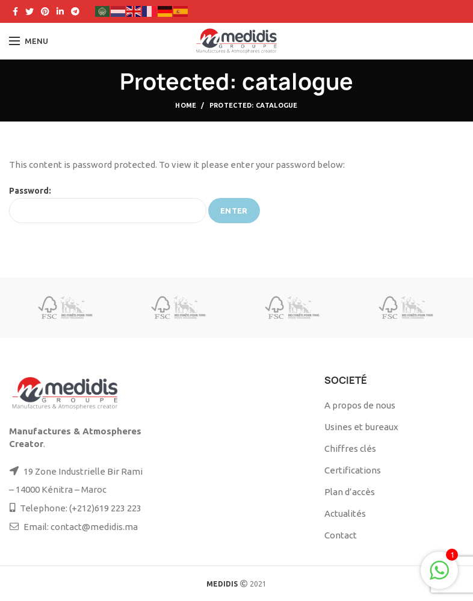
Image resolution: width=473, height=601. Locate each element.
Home (185, 105)
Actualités (345, 513)
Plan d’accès (349, 492)
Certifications (352, 470)
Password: (107, 204)
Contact (340, 535)
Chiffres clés (350, 448)
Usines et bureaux (361, 427)
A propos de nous (359, 405)
